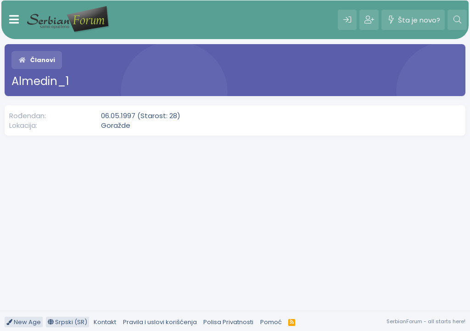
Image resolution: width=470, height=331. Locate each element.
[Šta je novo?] (413, 20)
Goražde (115, 125)
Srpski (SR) (67, 322)
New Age (23, 322)
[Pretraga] (457, 20)
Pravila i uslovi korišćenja (160, 322)
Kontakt (105, 322)
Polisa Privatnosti (228, 322)
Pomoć (271, 322)
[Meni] (14, 19)
